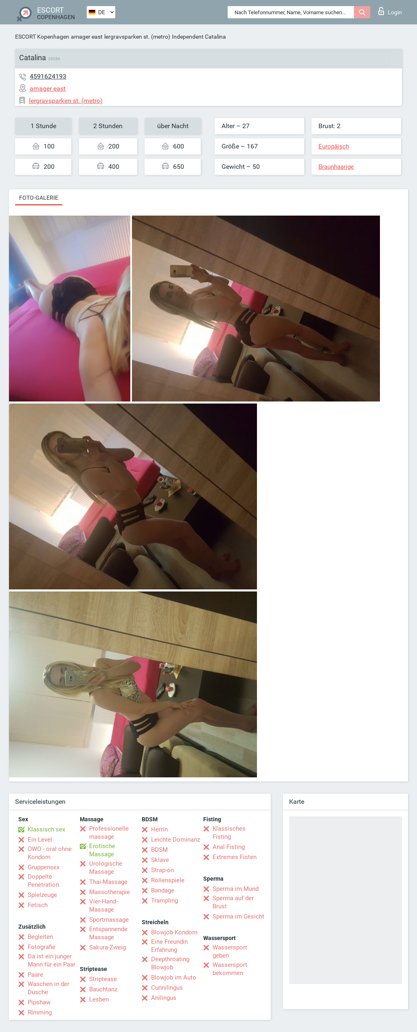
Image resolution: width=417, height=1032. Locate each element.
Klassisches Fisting (229, 832)
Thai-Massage (108, 882)
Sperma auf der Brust (233, 902)
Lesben (99, 999)
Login (390, 11)
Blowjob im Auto (173, 977)
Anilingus (163, 997)
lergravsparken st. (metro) (137, 36)
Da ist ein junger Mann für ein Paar (51, 960)
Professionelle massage (109, 832)
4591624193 (48, 76)
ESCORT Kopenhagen (42, 36)
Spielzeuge (42, 895)
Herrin (159, 829)
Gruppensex (43, 867)
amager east (87, 36)
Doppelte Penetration (43, 880)
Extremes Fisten (235, 857)
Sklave (160, 860)
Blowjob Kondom (174, 932)
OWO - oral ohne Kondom (50, 853)
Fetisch (38, 905)
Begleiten (40, 936)
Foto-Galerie (38, 197)
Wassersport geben (230, 951)
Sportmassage (109, 919)
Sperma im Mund (236, 888)
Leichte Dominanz (175, 839)
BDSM (159, 849)
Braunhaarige (336, 166)
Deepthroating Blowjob (170, 963)
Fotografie (41, 947)
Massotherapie (109, 892)
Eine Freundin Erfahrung (169, 945)
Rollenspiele (167, 880)
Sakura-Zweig (107, 947)
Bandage (162, 890)
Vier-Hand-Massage (103, 905)
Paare (35, 974)
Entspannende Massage (108, 933)
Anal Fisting (229, 847)
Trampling (164, 900)
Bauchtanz (103, 989)
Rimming (40, 1012)
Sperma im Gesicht (238, 916)
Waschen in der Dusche (48, 988)
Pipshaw (39, 1002)
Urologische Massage (105, 867)
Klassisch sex (46, 829)
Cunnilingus (167, 987)
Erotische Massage (102, 850)
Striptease (103, 979)
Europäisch (333, 146)
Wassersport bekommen (230, 969)
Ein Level (40, 839)
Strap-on (162, 870)
